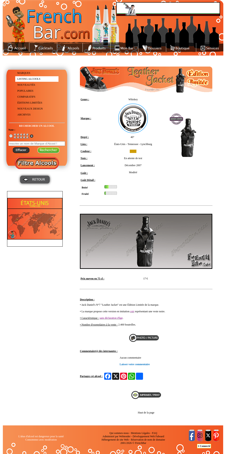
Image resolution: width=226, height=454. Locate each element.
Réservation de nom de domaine (148, 439)
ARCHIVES (24, 114)
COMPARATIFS (26, 96)
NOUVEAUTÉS (26, 84)
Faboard (159, 436)
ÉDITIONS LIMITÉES (29, 102)
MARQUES (23, 72)
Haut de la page (146, 412)
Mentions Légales (140, 433)
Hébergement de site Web (115, 439)
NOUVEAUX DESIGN (30, 108)
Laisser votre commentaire (135, 364)
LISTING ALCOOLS (28, 78)
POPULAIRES (25, 90)
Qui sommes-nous (119, 433)
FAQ (154, 433)
